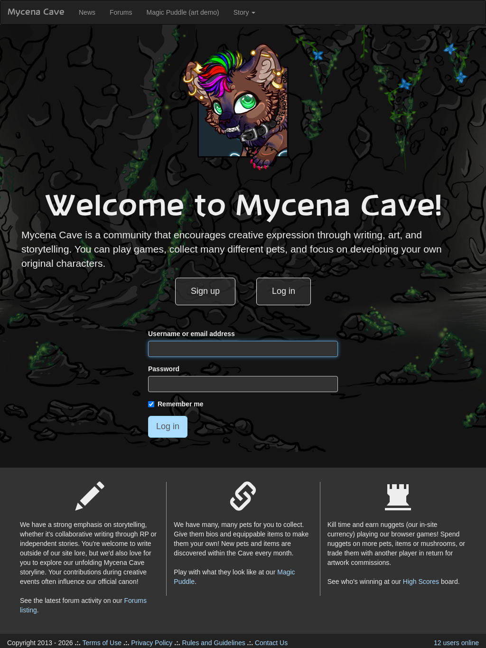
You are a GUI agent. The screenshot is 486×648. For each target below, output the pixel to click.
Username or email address (191, 334)
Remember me (176, 404)
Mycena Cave (36, 12)
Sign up (205, 291)
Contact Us (271, 643)
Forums (121, 12)
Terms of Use (102, 643)
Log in (283, 291)
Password (163, 369)
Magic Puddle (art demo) (182, 12)
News (87, 12)
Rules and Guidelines (213, 643)
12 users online (456, 643)
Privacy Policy (151, 643)
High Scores (421, 581)
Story (245, 12)
